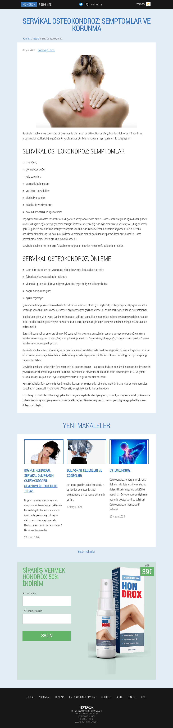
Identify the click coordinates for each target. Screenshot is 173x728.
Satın (46, 635)
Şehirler (106, 697)
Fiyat (144, 697)
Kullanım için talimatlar (82, 697)
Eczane (30, 697)
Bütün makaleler (86, 551)
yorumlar (44, 697)
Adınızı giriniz (29, 593)
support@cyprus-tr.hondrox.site (86, 710)
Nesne (119, 697)
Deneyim (59, 697)
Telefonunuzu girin (32, 610)
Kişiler (132, 697)
